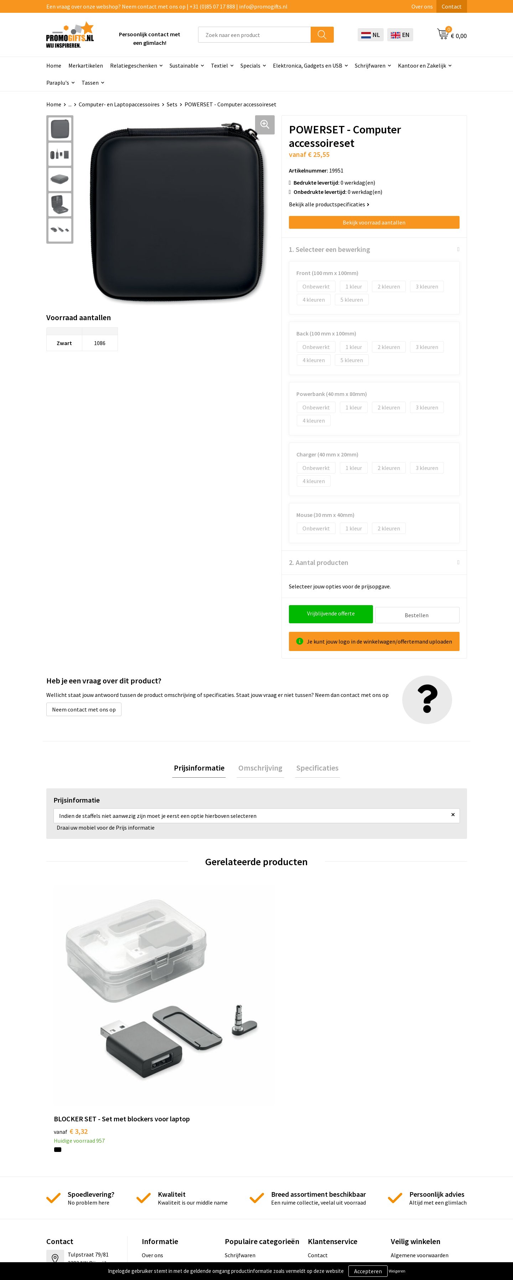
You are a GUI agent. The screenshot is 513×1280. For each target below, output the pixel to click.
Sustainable (184, 65)
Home (53, 65)
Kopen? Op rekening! (167, 1145)
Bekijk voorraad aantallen (374, 222)
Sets (172, 104)
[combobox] (254, 35)
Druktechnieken (161, 1156)
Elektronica (239, 1167)
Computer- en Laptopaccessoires (119, 104)
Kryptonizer (239, 1188)
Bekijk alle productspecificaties (329, 204)
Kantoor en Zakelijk (422, 65)
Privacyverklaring (412, 1156)
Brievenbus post (244, 1156)
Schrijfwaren (370, 65)
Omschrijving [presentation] (260, 767)
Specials (250, 65)
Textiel (219, 65)
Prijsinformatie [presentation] (202, 767)
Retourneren (323, 1167)
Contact (452, 6)
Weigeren (397, 1271)
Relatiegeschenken (133, 65)
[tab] (202, 767)
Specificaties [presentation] (314, 767)
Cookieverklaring (411, 1145)
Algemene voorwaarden (420, 1134)
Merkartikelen (85, 65)
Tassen (90, 82)
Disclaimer (404, 1167)
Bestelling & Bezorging (336, 1145)
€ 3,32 (71, 1010)
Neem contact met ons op (84, 707)
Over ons (422, 6)
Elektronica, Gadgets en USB (307, 65)
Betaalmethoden (329, 1156)
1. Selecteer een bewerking (329, 249)
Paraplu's (57, 82)
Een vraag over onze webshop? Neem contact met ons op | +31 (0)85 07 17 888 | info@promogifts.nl (166, 6)
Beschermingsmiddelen (254, 1145)
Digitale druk (240, 1178)
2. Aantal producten (318, 562)
